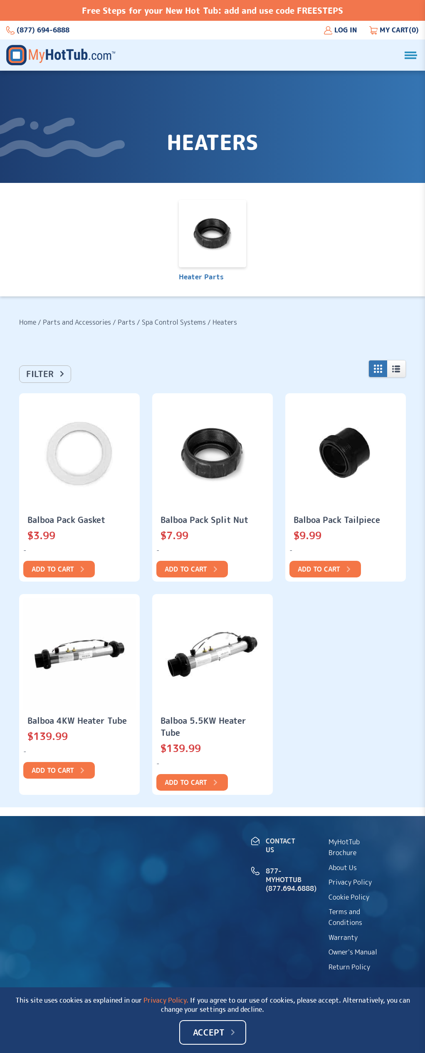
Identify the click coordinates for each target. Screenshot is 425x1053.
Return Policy (349, 967)
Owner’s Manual (353, 952)
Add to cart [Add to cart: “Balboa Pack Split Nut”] (186, 569)
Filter (40, 374)
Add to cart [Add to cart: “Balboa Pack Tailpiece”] (319, 569)
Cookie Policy (349, 897)
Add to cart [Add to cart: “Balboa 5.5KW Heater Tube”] (186, 782)
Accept (209, 1032)
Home (27, 322)
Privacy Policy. (165, 1000)
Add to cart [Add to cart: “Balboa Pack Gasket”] (53, 569)
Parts (126, 322)
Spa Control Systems (174, 322)
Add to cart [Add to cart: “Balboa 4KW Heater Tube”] (53, 770)
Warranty (343, 937)
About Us (343, 867)
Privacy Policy (350, 882)
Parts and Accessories (77, 322)
